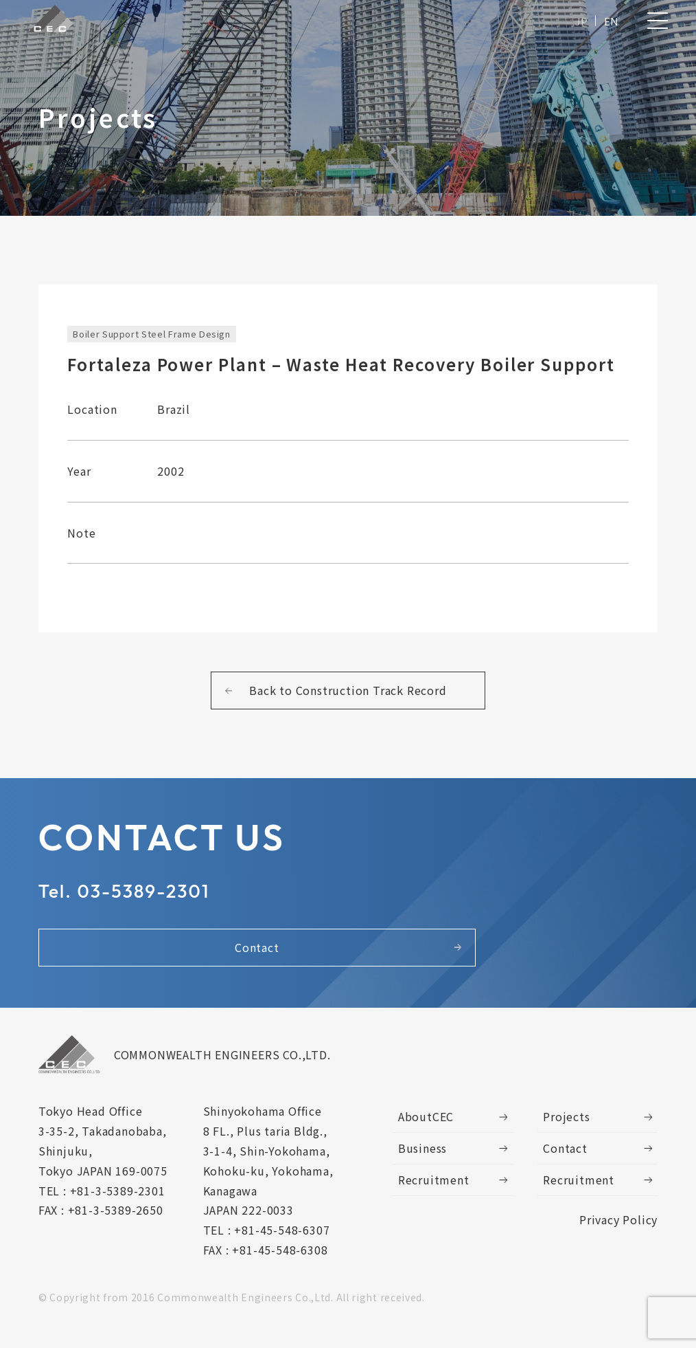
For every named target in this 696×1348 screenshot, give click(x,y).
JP (580, 22)
